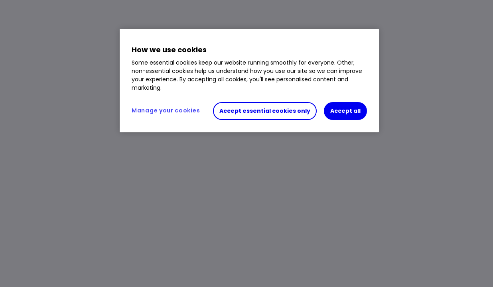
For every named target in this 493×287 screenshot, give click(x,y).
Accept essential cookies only (264, 111)
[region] (249, 80)
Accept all (345, 111)
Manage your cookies (166, 110)
